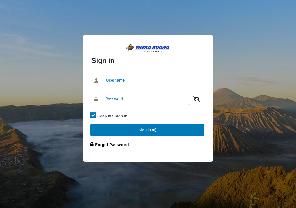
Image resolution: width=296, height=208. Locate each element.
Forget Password (112, 144)
